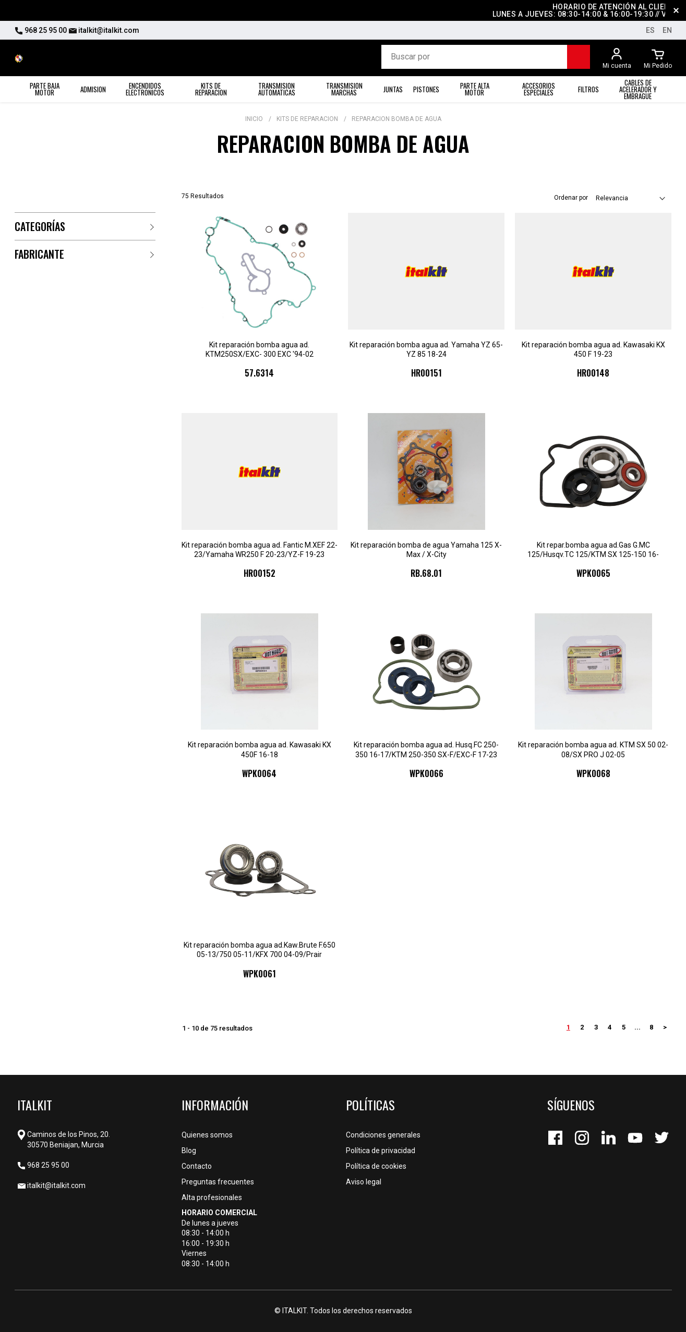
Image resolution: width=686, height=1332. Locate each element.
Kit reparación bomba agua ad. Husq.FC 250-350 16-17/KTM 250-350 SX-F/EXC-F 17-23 (426, 749)
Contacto (197, 1166)
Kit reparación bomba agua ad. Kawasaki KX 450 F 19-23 (593, 349)
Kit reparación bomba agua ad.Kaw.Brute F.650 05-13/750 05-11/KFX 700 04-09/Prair (259, 950)
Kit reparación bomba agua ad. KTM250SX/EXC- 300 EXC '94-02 (260, 349)
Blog (189, 1150)
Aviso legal (363, 1182)
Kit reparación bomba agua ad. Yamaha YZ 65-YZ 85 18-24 (426, 349)
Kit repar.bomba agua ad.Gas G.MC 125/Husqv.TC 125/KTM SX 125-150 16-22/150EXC (593, 550)
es (650, 30)
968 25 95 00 (41, 30)
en (667, 30)
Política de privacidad (380, 1150)
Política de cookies (376, 1166)
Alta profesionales (212, 1197)
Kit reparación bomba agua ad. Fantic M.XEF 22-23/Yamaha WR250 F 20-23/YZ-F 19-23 (260, 550)
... (637, 1027)
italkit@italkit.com (103, 30)
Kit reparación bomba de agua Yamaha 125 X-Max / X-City (426, 550)
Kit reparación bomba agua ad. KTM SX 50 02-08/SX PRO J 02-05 (593, 749)
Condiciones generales (383, 1135)
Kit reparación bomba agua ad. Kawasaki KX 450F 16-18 (259, 749)
